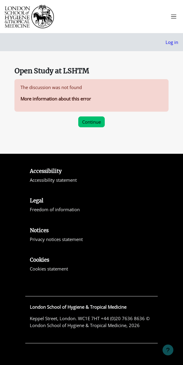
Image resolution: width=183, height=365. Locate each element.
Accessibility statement (53, 180)
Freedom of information (55, 209)
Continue (91, 122)
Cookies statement (49, 269)
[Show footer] (168, 350)
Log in (172, 42)
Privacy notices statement (56, 239)
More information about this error (55, 99)
